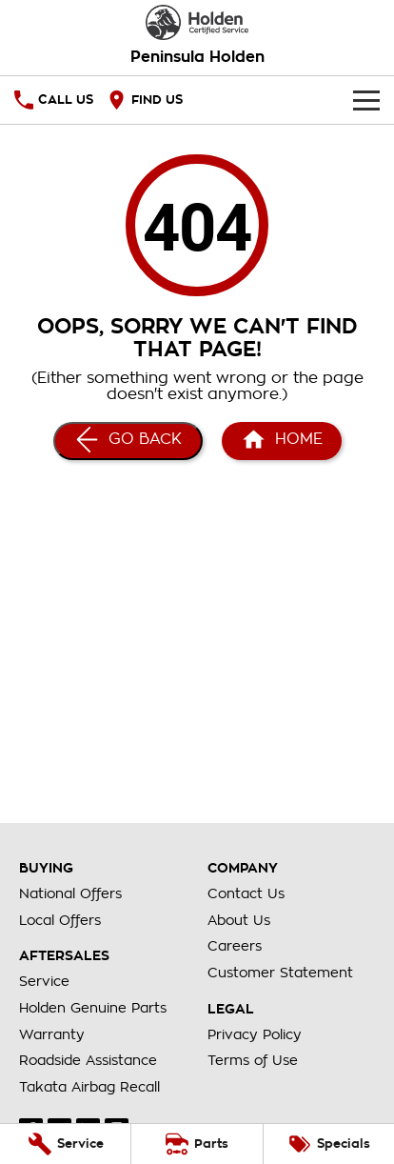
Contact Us (246, 893)
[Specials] (329, 1144)
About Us (238, 920)
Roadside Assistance (88, 1060)
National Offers (70, 893)
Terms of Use (252, 1060)
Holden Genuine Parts (93, 1007)
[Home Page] (197, 22)
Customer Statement (280, 972)
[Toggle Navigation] (366, 100)
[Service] (65, 1144)
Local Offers (60, 920)
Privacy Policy (254, 1034)
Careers (234, 946)
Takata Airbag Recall (89, 1087)
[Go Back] (128, 441)
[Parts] (196, 1144)
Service (44, 981)
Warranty (52, 1034)
